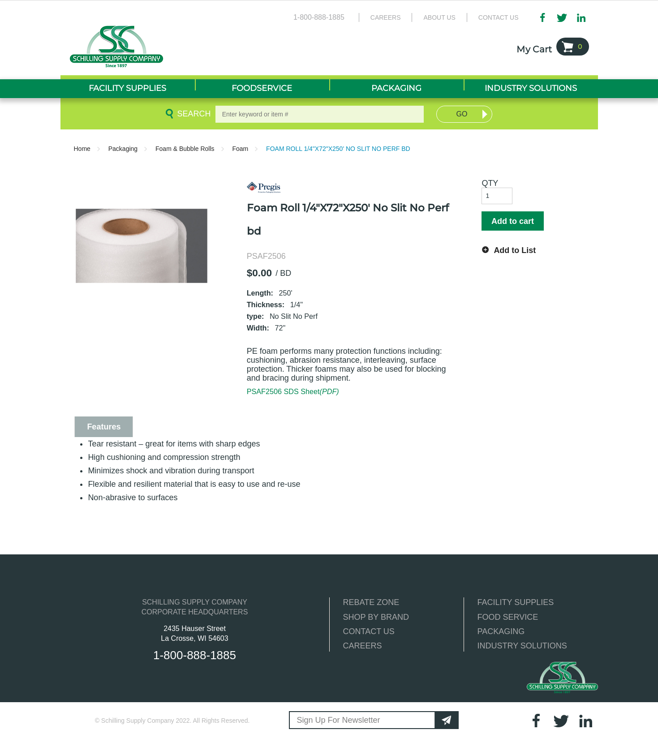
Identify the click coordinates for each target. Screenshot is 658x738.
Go (462, 114)
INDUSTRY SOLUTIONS (522, 645)
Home (82, 148)
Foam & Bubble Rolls (185, 148)
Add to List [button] (515, 250)
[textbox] (319, 114)
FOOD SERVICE (507, 617)
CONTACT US (369, 631)
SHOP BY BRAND (376, 617)
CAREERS (362, 645)
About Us (439, 17)
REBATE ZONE (371, 602)
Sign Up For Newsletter (338, 720)
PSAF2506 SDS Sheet (293, 391)
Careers (385, 17)
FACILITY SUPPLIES (515, 602)
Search (192, 113)
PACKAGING (501, 631)
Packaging (123, 148)
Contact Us (498, 17)
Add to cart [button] (512, 221)
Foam (240, 148)
